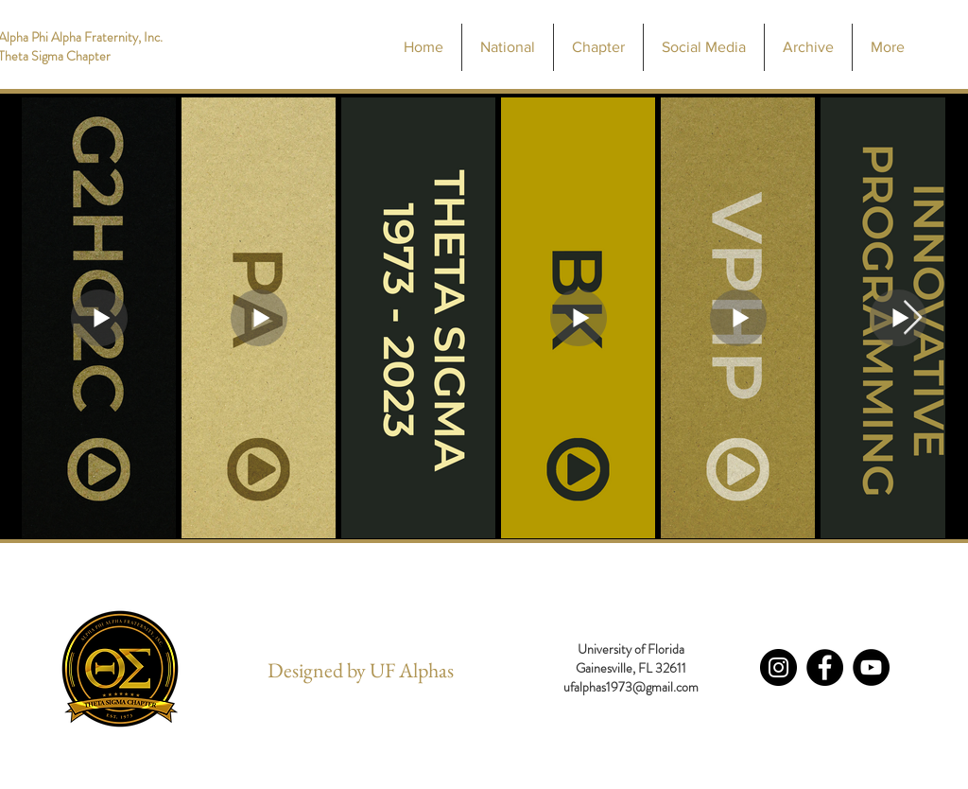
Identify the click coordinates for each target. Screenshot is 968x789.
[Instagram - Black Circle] (778, 667)
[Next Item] (913, 318)
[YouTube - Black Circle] (871, 667)
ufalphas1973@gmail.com (631, 686)
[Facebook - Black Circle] (824, 667)
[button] (598, 47)
